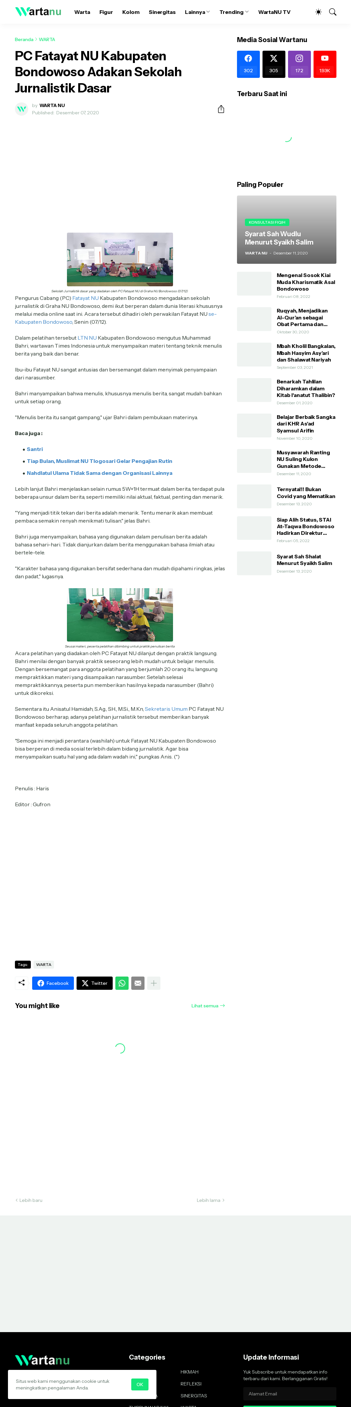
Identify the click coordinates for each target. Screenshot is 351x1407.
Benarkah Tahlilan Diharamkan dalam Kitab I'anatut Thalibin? (306, 388)
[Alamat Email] (289, 1393)
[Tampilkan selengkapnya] (153, 983)
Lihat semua (205, 1006)
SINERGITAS (194, 1396)
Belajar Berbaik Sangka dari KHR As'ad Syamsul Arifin (306, 424)
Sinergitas (162, 12)
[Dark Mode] (315, 12)
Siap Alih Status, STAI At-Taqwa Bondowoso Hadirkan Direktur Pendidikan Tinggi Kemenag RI (306, 526)
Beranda (24, 39)
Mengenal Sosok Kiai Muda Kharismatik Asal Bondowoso (306, 282)
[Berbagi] (218, 109)
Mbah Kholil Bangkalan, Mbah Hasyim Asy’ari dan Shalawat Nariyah (306, 353)
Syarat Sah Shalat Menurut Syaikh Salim (304, 559)
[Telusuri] (329, 12)
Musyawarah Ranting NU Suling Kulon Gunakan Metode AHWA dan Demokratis (306, 459)
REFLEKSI (191, 1384)
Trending (231, 12)
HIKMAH (190, 1372)
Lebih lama (208, 1200)
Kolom (131, 12)
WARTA (47, 39)
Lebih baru (31, 1200)
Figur (106, 12)
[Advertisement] (120, 170)
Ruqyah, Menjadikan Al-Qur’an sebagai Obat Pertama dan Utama (302, 317)
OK (140, 1384)
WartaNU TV (274, 12)
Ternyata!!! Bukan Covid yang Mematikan (306, 492)
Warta (82, 12)
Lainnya (195, 12)
